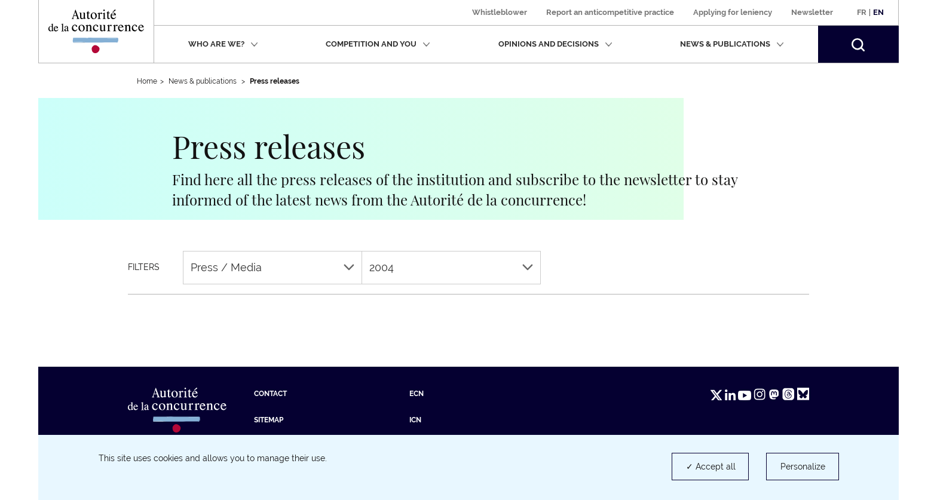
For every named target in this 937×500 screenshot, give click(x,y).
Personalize (802, 466)
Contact (270, 393)
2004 (451, 267)
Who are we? (223, 43)
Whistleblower (499, 12)
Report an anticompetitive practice (610, 12)
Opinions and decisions (555, 43)
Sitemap (268, 420)
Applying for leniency (732, 12)
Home (147, 81)
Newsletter (812, 12)
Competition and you (378, 43)
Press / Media (272, 267)
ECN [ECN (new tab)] (416, 393)
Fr (861, 12)
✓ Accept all (711, 466)
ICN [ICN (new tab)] (415, 420)
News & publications (732, 43)
